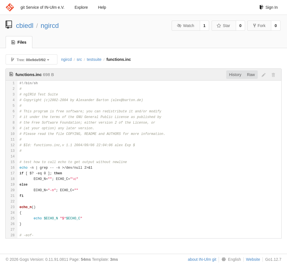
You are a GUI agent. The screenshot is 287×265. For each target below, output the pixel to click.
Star (223, 25)
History (235, 74)
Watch (185, 25)
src (79, 59)
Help (102, 7)
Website (253, 259)
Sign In (268, 7)
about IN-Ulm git (202, 259)
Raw (251, 74)
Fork (259, 25)
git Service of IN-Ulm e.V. (42, 7)
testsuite (94, 59)
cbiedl (24, 25)
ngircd (50, 25)
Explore (81, 7)
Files (19, 42)
